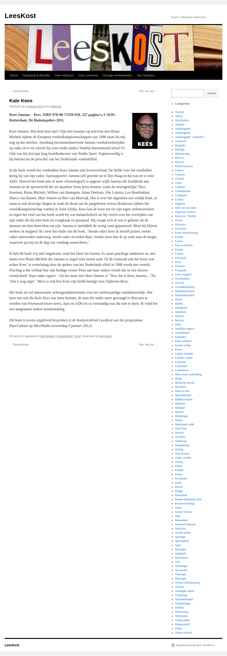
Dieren (179, 220)
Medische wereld (184, 382)
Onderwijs (181, 441)
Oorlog (179, 449)
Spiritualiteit (182, 541)
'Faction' (179, 112)
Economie (180, 228)
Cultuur (179, 199)
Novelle (179, 432)
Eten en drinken (184, 245)
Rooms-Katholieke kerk (188, 499)
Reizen (179, 486)
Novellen (180, 436)
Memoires (180, 387)
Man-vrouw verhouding (188, 374)
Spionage (180, 536)
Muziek (179, 411)
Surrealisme (181, 557)
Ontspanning (182, 445)
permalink (106, 336)
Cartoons (180, 174)
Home (14, 75)
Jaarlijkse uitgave (185, 328)
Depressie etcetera (185, 212)
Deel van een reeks (185, 207)
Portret (179, 474)
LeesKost (20, 15)
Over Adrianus (63, 75)
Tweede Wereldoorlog (187, 582)
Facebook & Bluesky (36, 75)
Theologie (180, 574)
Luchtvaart (181, 366)
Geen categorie (183, 274)
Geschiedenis (182, 278)
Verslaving (181, 595)
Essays (179, 241)
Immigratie (181, 307)
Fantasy (179, 253)
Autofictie (180, 141)
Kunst (178, 349)
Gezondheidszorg (185, 287)
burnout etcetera (184, 166)
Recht (178, 482)
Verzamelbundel (184, 599)
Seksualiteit (181, 520)
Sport (77, 336)
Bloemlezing (182, 153)
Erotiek (179, 237)
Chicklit (179, 178)
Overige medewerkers (117, 75)
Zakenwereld (182, 624)
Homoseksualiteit (185, 295)
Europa (179, 249)
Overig (179, 461)
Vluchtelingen (183, 603)
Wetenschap (182, 611)
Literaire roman (183, 357)
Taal (177, 561)
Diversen (180, 224)
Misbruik (180, 403)
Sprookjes (180, 549)
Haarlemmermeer (185, 291)
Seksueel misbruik (185, 524)
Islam (178, 324)
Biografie (180, 145)
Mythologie (181, 416)
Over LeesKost (88, 75)
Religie (179, 491)
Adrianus (55, 106)
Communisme (183, 191)
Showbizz (180, 528)
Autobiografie (64, 336)
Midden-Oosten (183, 399)
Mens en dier (182, 391)
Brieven (179, 157)
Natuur (179, 420)
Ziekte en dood (183, 632)
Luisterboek (181, 370)
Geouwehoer (19, 91)
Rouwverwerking (184, 503)
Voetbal (179, 607)
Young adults (182, 620)
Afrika (178, 116)
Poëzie (179, 466)
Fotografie (181, 270)
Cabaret (179, 170)
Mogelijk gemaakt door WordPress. (195, 645)
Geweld (179, 282)
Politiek (179, 470)
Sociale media (183, 532)
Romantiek (181, 495)
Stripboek (180, 553)
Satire (178, 507)
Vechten (179, 586)
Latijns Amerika (184, 353)
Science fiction (183, 511)
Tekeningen (181, 566)
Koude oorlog (182, 345)
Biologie (180, 149)
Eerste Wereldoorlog (186, 232)
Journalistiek (182, 332)
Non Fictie (181, 428)
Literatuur (180, 362)
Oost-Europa (182, 453)
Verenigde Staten (184, 591)
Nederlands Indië (184, 424)
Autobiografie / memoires (189, 137)
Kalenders (180, 337)
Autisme (180, 124)
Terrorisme (181, 570)
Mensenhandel (183, 395)
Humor (179, 303)
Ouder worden (183, 457)
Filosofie (180, 266)
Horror (179, 299)
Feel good (180, 257)
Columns (180, 187)
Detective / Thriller (185, 216)
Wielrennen (181, 616)
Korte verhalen (183, 341)
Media (178, 378)
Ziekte (178, 628)
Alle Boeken (47, 336)
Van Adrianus (145, 75)
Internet (179, 316)
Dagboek (180, 203)
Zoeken (212, 93)
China (178, 182)
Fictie (178, 262)
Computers (181, 195)
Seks (177, 516)
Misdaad (180, 407)
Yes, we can (148, 91)
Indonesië (180, 312)
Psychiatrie (181, 478)
